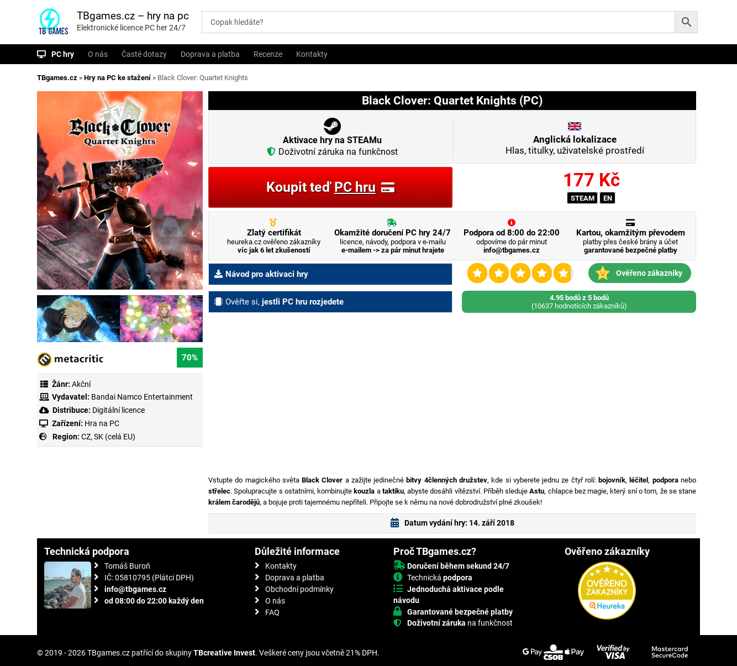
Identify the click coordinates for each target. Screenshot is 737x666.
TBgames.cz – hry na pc (133, 15)
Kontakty (312, 54)
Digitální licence (118, 410)
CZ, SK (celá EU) (108, 436)
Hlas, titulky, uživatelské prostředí (575, 145)
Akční (81, 384)
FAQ (272, 612)
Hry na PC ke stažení (117, 78)
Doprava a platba (210, 54)
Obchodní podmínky (299, 589)
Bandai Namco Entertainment (142, 396)
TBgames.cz (57, 78)
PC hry (62, 54)
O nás (98, 54)
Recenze (268, 54)
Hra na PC (101, 423)
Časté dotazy (144, 54)
